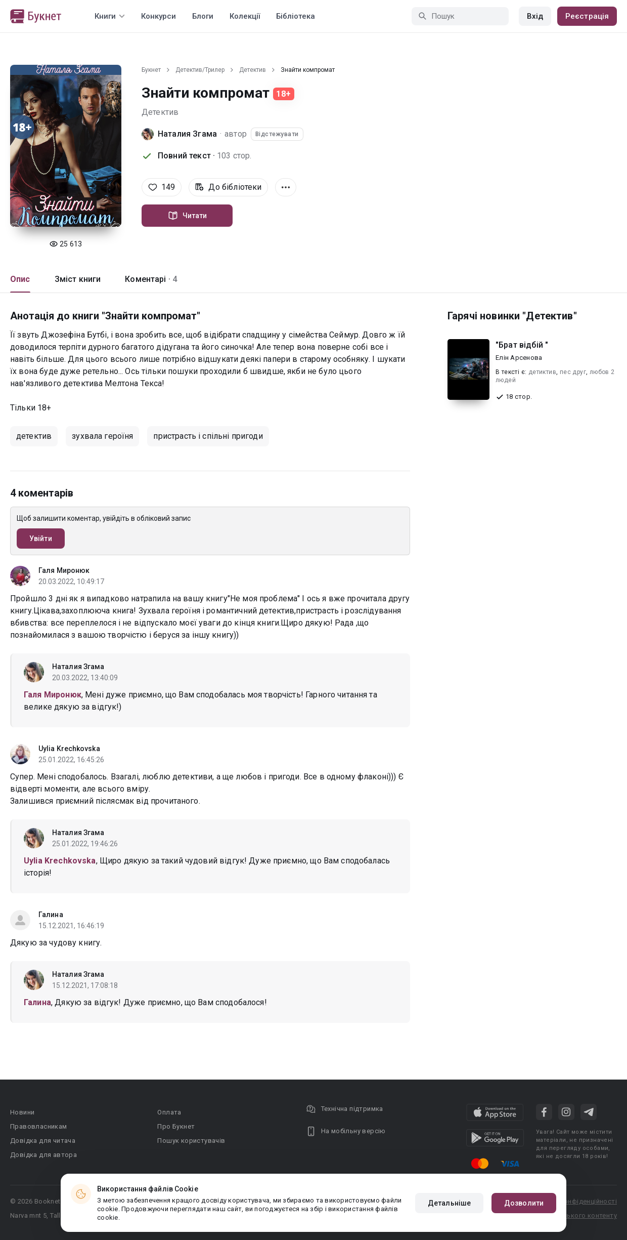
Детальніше (449, 1203)
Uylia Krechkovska (69, 749)
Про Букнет (176, 1126)
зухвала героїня (102, 436)
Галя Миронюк (63, 570)
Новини (22, 1112)
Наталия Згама (187, 134)
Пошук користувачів (191, 1140)
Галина (50, 915)
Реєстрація (587, 16)
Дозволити (524, 1203)
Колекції (245, 16)
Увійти (40, 538)
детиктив (542, 372)
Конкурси (158, 16)
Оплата (169, 1112)
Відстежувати (277, 134)
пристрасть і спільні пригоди (207, 436)
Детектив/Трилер (200, 69)
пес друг (573, 372)
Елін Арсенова (519, 357)
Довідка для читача (42, 1140)
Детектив (252, 69)
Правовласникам (38, 1126)
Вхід (535, 16)
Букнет (151, 69)
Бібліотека (295, 16)
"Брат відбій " (522, 345)
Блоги (202, 16)
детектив (34, 436)
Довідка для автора (43, 1155)
